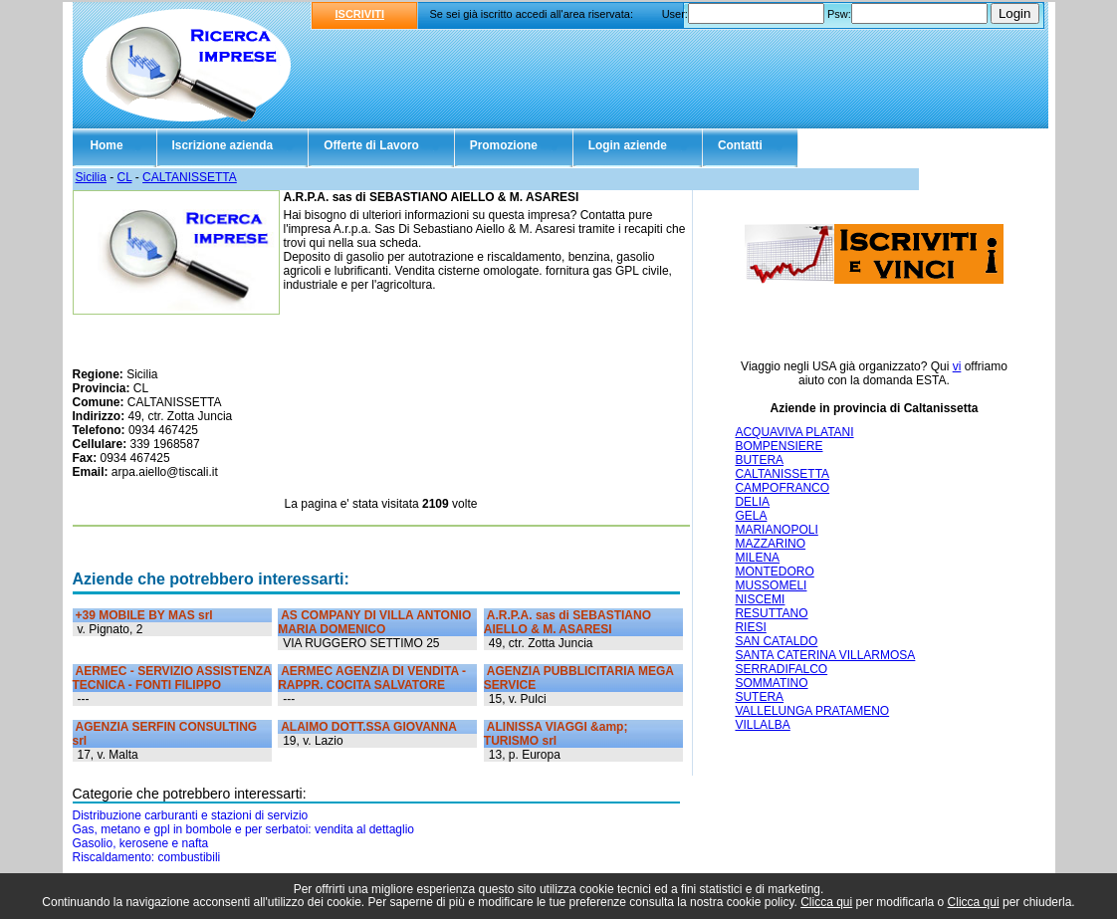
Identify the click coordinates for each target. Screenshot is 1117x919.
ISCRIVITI (360, 14)
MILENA (757, 558)
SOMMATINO (771, 683)
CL (124, 177)
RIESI (750, 627)
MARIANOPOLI (776, 530)
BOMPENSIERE (778, 446)
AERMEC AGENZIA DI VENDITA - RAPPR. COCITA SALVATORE (372, 678)
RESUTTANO (771, 613)
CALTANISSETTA (189, 177)
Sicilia (91, 177)
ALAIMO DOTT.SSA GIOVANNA (369, 727)
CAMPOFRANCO (782, 488)
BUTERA (759, 460)
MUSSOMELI (770, 585)
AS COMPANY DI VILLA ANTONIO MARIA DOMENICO (374, 622)
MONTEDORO (774, 571)
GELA (751, 516)
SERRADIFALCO (781, 669)
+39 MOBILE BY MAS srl (144, 615)
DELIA (752, 502)
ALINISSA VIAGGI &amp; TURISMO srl (556, 734)
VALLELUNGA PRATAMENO (812, 711)
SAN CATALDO (776, 641)
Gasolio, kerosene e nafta (141, 843)
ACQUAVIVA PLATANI (794, 432)
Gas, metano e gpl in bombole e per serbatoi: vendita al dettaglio (244, 829)
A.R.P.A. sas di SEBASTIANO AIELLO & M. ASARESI (567, 622)
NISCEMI (759, 599)
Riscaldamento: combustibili (147, 857)
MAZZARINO (770, 544)
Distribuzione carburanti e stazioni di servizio (191, 815)
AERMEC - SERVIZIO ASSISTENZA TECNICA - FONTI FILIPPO (172, 678)
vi (957, 366)
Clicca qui (826, 902)
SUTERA (759, 697)
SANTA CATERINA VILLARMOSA (825, 655)
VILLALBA (762, 725)
